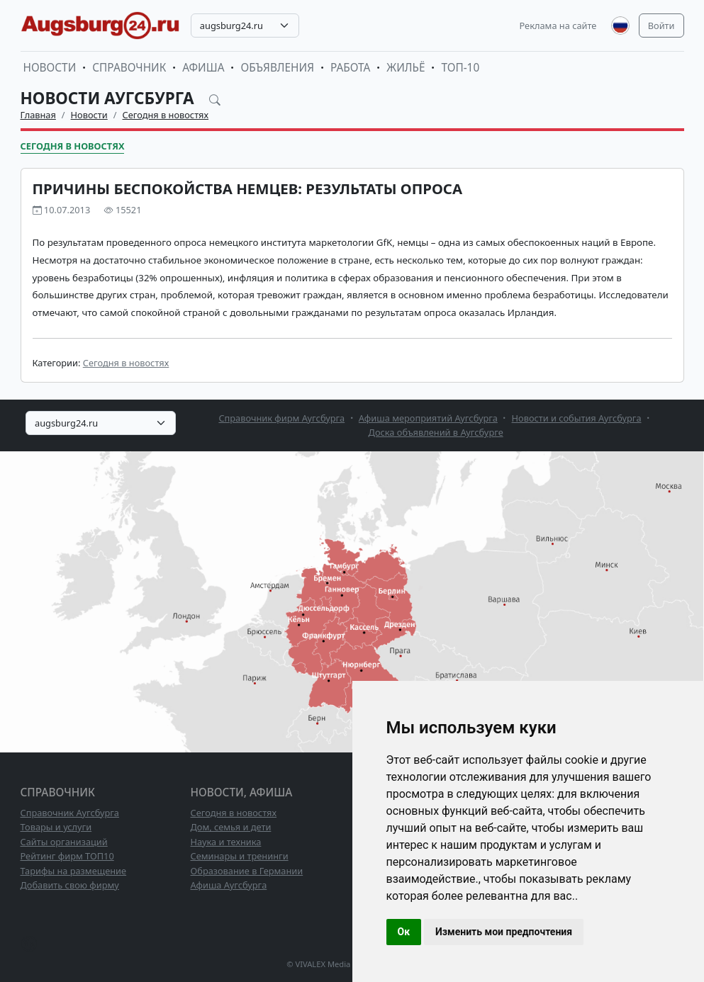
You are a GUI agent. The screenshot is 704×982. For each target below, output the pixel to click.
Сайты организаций (64, 841)
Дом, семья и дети (231, 826)
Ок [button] (404, 931)
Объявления (277, 67)
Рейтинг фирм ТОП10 (67, 856)
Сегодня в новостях (166, 114)
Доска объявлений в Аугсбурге (436, 432)
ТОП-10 (460, 67)
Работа (350, 67)
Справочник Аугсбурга (70, 812)
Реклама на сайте (558, 25)
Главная (38, 114)
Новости (50, 67)
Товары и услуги (56, 826)
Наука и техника (226, 841)
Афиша (203, 67)
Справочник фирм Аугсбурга (281, 418)
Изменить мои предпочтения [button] (503, 931)
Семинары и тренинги (240, 856)
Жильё (405, 67)
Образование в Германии (247, 870)
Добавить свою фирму (70, 885)
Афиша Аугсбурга (229, 885)
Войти (661, 25)
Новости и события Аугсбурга (577, 418)
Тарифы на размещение (74, 870)
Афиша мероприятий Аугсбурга (428, 418)
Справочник (129, 67)
